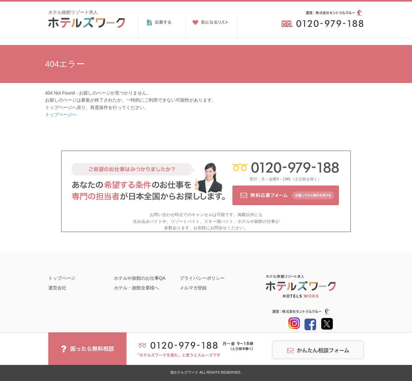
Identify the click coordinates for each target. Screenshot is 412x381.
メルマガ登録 (193, 287)
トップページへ (61, 114)
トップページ (61, 278)
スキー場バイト (218, 221)
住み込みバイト (147, 221)
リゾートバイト (185, 221)
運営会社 (57, 287)
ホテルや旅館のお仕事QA (139, 278)
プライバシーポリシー (202, 278)
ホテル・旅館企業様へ (136, 287)
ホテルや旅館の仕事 (256, 221)
